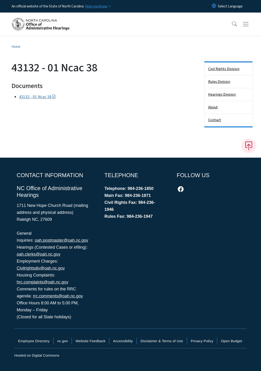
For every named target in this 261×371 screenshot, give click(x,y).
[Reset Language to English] (214, 6)
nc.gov (62, 341)
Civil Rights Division (223, 69)
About (213, 107)
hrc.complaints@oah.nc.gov (42, 282)
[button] (231, 24)
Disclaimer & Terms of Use (161, 341)
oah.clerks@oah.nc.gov (38, 254)
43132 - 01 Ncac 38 (37, 97)
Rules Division (219, 81)
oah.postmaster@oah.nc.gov (61, 240)
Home (16, 46)
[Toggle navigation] (250, 24)
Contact (214, 120)
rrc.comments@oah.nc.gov (58, 296)
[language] (230, 6)
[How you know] (97, 6)
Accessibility (123, 341)
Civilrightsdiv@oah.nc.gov (41, 268)
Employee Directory (34, 341)
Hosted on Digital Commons (36, 355)
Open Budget (231, 341)
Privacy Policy (202, 341)
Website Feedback (90, 341)
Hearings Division (222, 94)
